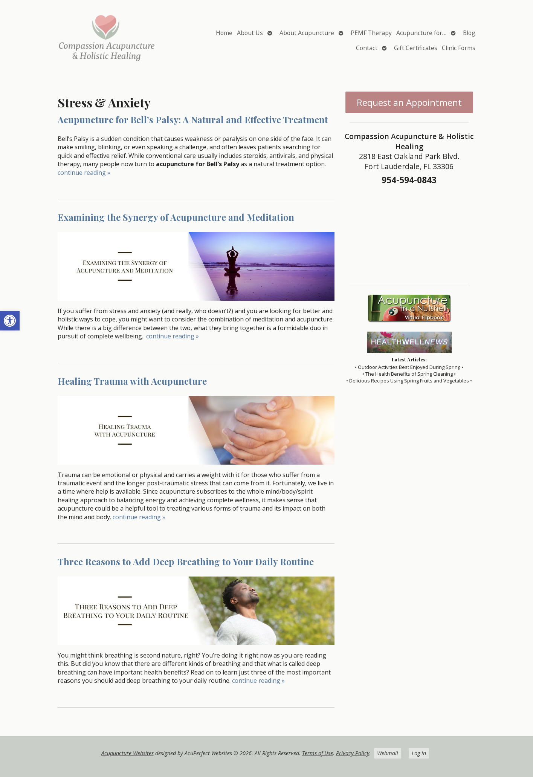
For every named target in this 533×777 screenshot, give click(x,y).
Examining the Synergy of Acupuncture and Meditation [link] (176, 217)
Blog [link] (469, 33)
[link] (10, 320)
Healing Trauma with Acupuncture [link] (132, 381)
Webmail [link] (387, 753)
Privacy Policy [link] (353, 753)
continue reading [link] (84, 172)
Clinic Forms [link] (458, 48)
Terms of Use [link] (317, 753)
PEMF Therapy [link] (371, 33)
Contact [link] (366, 48)
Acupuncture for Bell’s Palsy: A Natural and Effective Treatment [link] (193, 119)
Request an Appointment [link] (409, 102)
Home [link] (224, 33)
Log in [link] (419, 753)
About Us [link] (250, 33)
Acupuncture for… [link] (421, 33)
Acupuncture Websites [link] (127, 753)
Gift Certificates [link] (415, 48)
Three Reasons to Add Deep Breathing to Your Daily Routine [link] (186, 561)
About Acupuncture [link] (306, 33)
